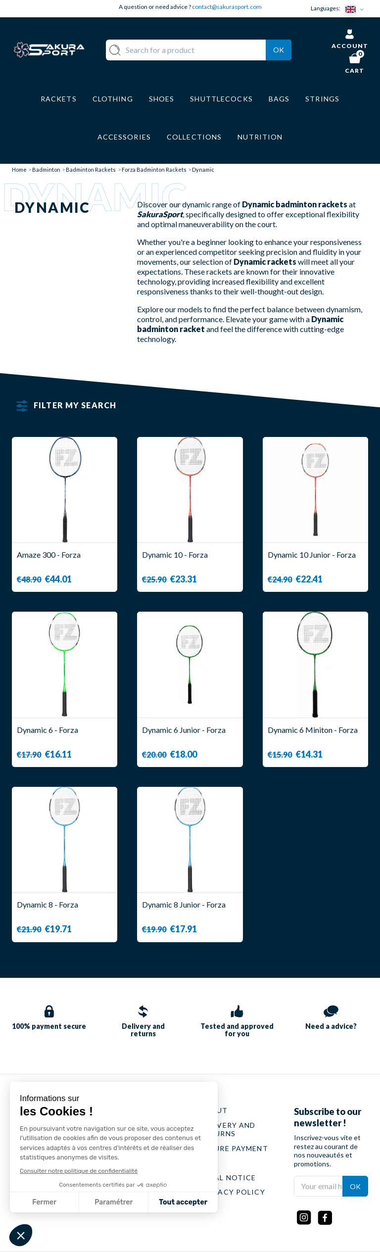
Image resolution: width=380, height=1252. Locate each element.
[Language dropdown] (356, 8)
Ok (278, 50)
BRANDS (161, 1207)
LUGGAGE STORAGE (164, 1173)
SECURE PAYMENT (234, 1148)
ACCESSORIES (172, 1192)
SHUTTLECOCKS (176, 1125)
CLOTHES (163, 1139)
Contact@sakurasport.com (58, 1179)
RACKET (161, 1110)
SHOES (158, 1154)
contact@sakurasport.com (227, 6)
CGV (208, 1162)
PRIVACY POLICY (232, 1192)
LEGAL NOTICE (228, 1177)
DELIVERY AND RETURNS (227, 1129)
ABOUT (214, 1110)
